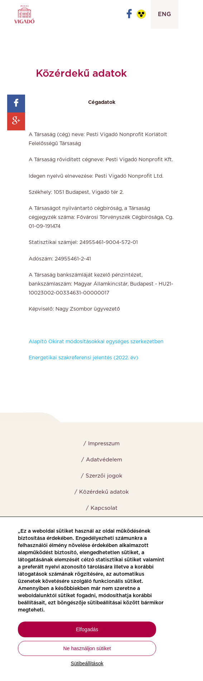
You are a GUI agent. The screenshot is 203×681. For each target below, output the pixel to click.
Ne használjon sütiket (87, 648)
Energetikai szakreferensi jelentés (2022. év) (83, 357)
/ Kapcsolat (101, 508)
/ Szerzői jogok (101, 476)
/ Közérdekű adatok (101, 492)
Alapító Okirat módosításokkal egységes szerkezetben (96, 341)
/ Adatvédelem (101, 459)
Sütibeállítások (87, 663)
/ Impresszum (101, 443)
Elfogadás (87, 629)
